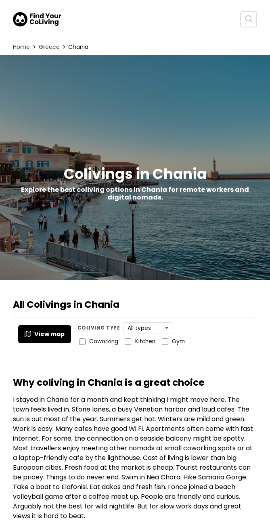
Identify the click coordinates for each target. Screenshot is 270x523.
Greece (49, 47)
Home (21, 47)
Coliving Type (98, 327)
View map (45, 334)
